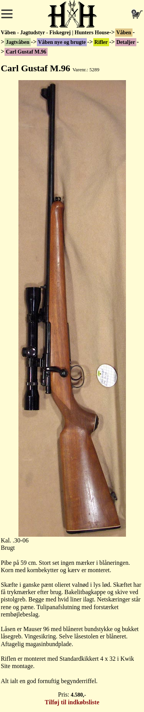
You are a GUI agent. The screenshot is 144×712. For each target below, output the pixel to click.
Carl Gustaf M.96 (26, 52)
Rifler (101, 42)
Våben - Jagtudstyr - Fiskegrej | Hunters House (55, 32)
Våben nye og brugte (62, 42)
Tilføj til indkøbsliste (72, 702)
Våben (123, 32)
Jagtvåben (17, 42)
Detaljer (125, 42)
